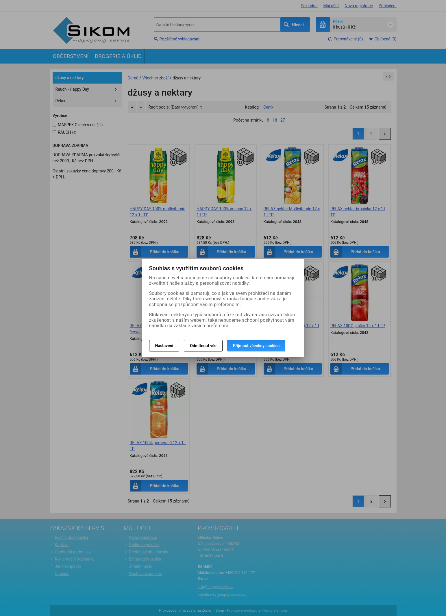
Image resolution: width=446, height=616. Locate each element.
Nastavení (164, 345)
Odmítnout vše (203, 345)
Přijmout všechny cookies (256, 345)
